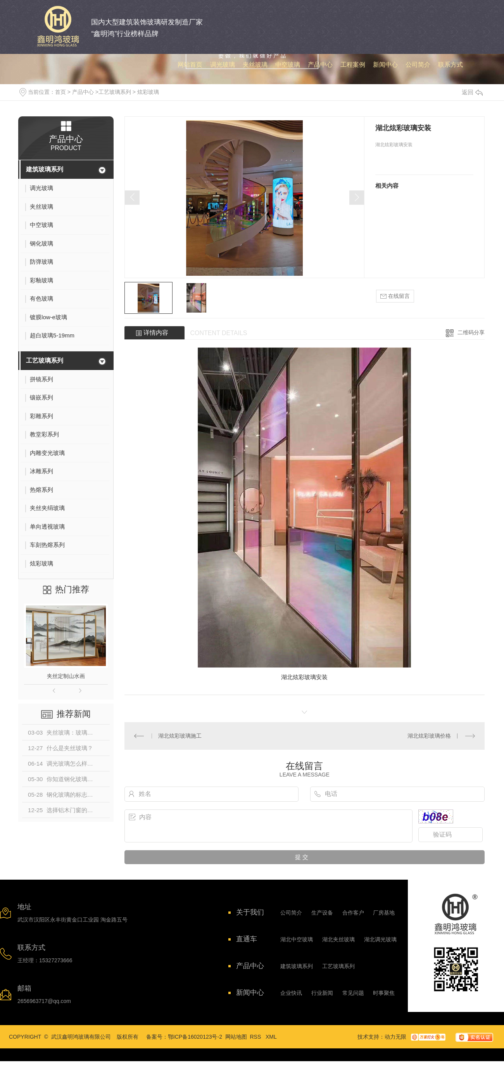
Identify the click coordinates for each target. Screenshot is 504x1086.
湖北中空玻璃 (296, 939)
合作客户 (353, 913)
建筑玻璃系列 (44, 169)
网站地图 (236, 1037)
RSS (256, 1037)
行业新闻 (322, 993)
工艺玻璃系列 (114, 92)
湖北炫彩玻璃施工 (180, 736)
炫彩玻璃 (148, 92)
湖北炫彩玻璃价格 (429, 736)
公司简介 (291, 913)
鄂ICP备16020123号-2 (195, 1037)
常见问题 (353, 993)
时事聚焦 (384, 993)
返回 (472, 92)
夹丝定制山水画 (66, 676)
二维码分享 (471, 332)
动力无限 (395, 1037)
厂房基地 (384, 913)
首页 (60, 92)
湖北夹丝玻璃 (338, 939)
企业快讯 (291, 993)
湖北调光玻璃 (380, 939)
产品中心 (83, 92)
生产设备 (322, 913)
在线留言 (395, 296)
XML (271, 1037)
